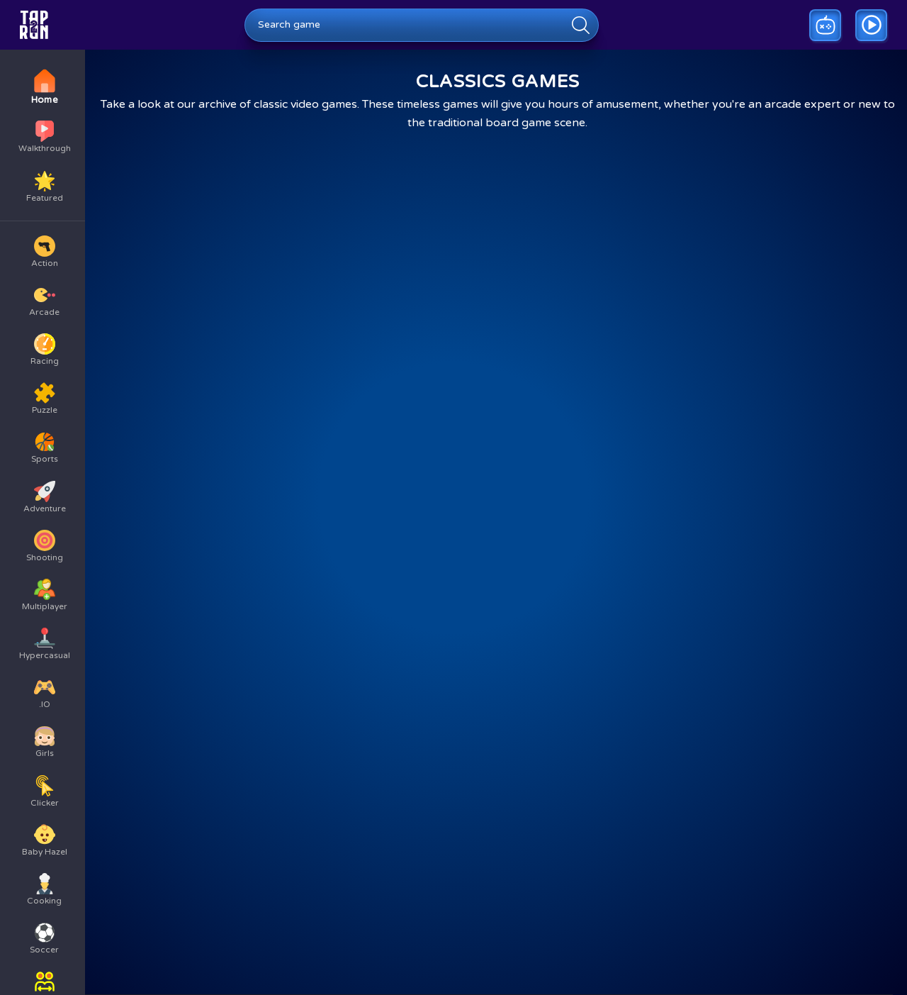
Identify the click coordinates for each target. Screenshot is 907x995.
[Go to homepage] (34, 25)
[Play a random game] (825, 25)
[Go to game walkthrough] (871, 25)
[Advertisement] (453, 824)
